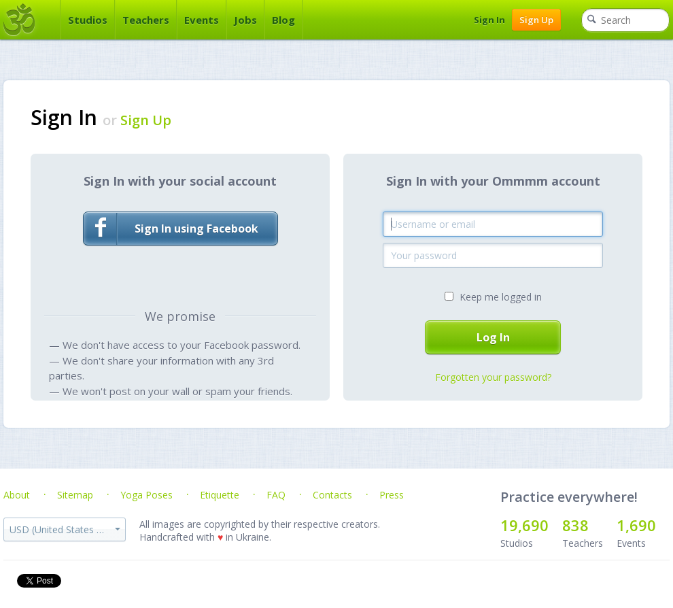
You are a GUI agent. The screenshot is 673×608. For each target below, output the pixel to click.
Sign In (489, 20)
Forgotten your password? (493, 377)
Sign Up (536, 20)
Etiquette (219, 494)
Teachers (145, 20)
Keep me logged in (501, 296)
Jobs (245, 20)
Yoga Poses (146, 494)
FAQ (276, 494)
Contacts (332, 494)
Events (201, 20)
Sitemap (75, 494)
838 (575, 525)
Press (391, 494)
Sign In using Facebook (171, 229)
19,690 (524, 525)
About (16, 494)
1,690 (636, 525)
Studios (87, 20)
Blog (283, 20)
